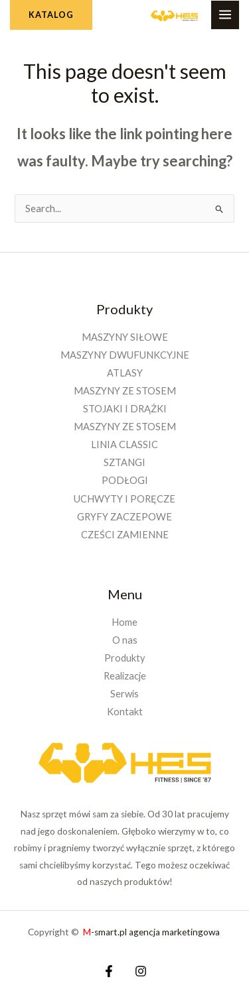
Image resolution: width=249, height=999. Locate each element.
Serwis (124, 693)
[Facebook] (109, 971)
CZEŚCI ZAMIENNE (125, 534)
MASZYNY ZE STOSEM (125, 390)
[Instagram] (141, 971)
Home (124, 622)
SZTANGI (124, 462)
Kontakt (125, 711)
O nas (124, 640)
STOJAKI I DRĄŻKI (125, 408)
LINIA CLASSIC (124, 444)
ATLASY (125, 373)
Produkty (124, 658)
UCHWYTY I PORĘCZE (124, 498)
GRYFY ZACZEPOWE (124, 516)
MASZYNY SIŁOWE (125, 337)
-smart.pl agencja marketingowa (152, 932)
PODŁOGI (125, 480)
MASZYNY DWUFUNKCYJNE (124, 355)
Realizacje (125, 675)
